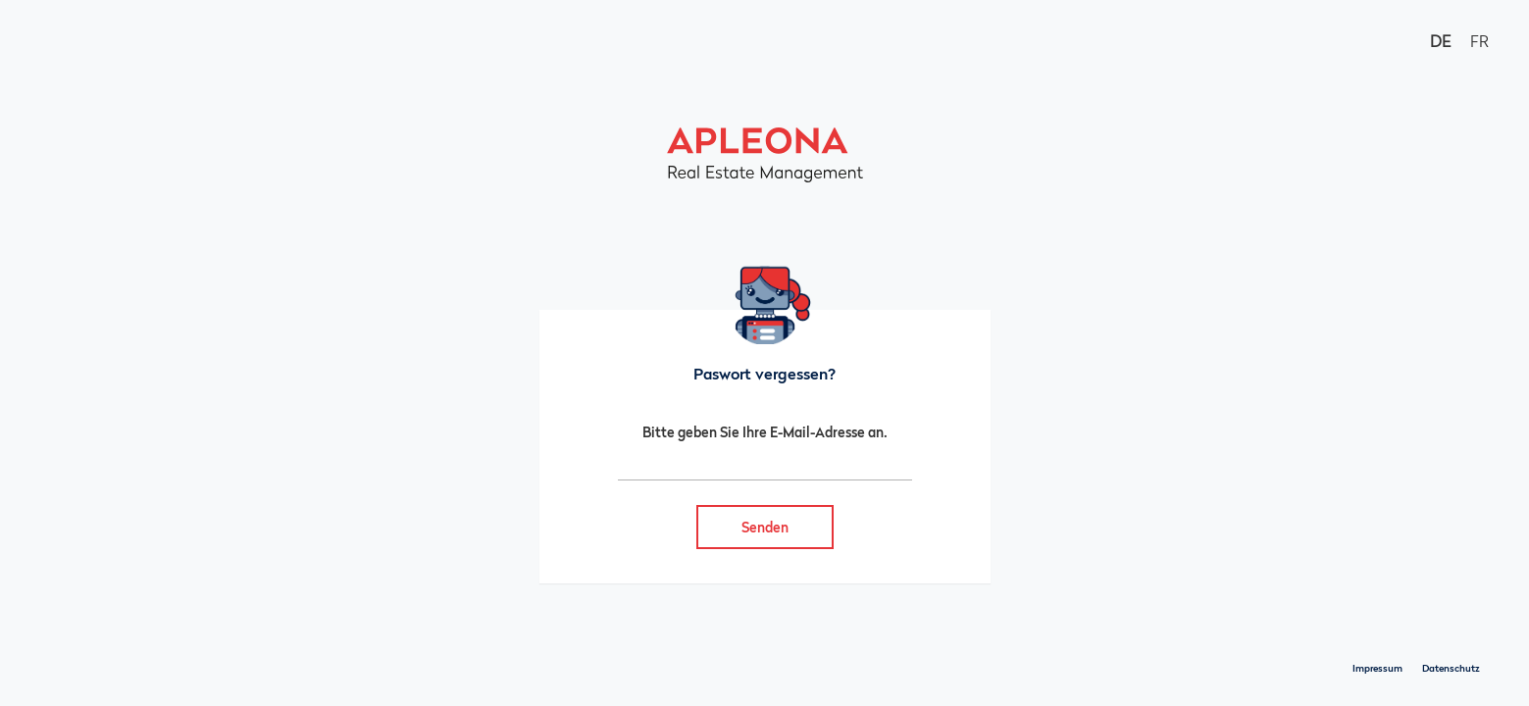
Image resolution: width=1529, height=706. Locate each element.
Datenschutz (1451, 668)
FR (1479, 41)
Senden (765, 527)
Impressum (1377, 668)
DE (1440, 41)
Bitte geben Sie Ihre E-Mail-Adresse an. (765, 432)
